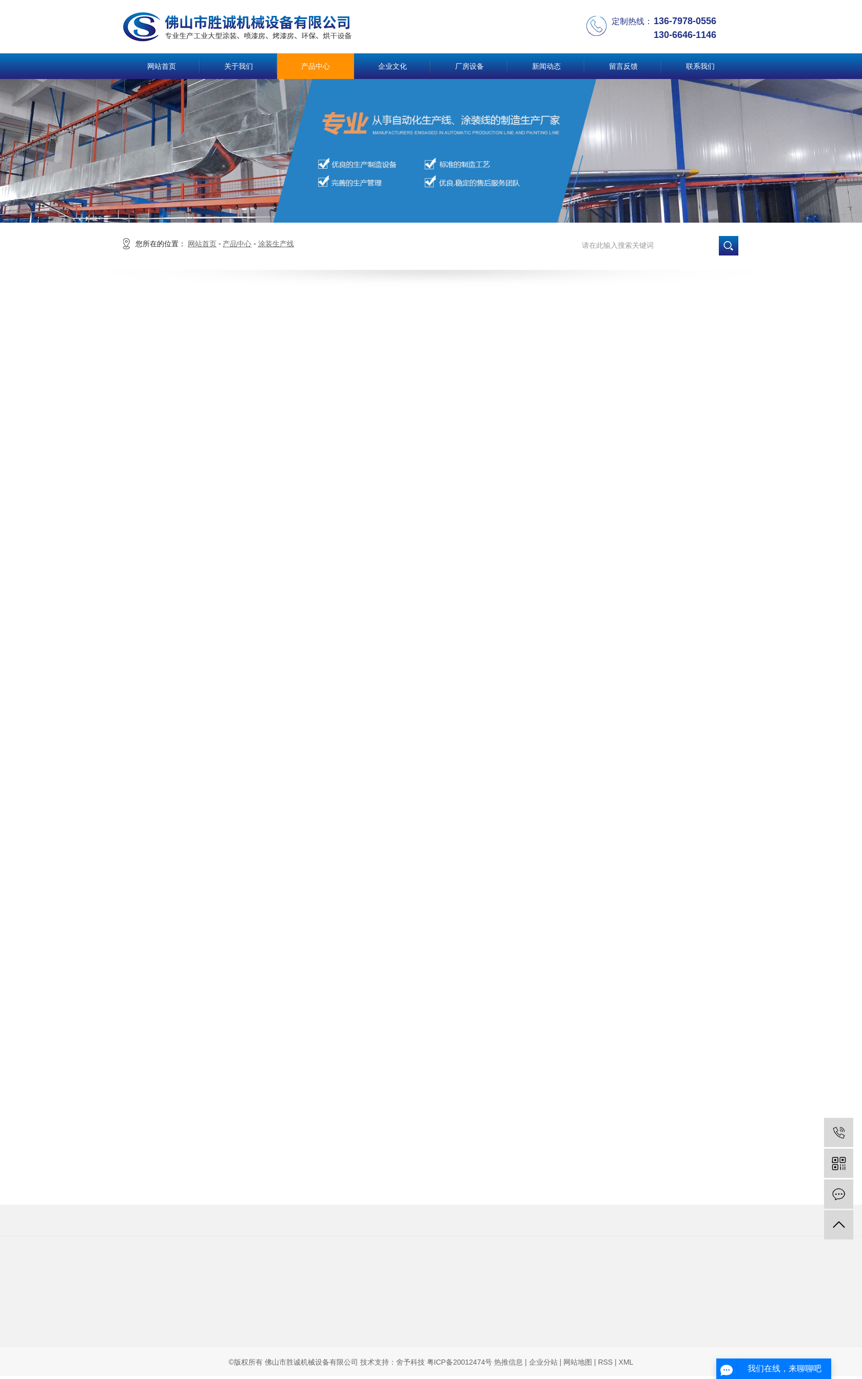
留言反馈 (623, 66)
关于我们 (238, 66)
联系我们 (700, 66)
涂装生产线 (276, 244)
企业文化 (392, 66)
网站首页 (161, 66)
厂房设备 (469, 66)
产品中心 (315, 66)
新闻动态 (546, 66)
